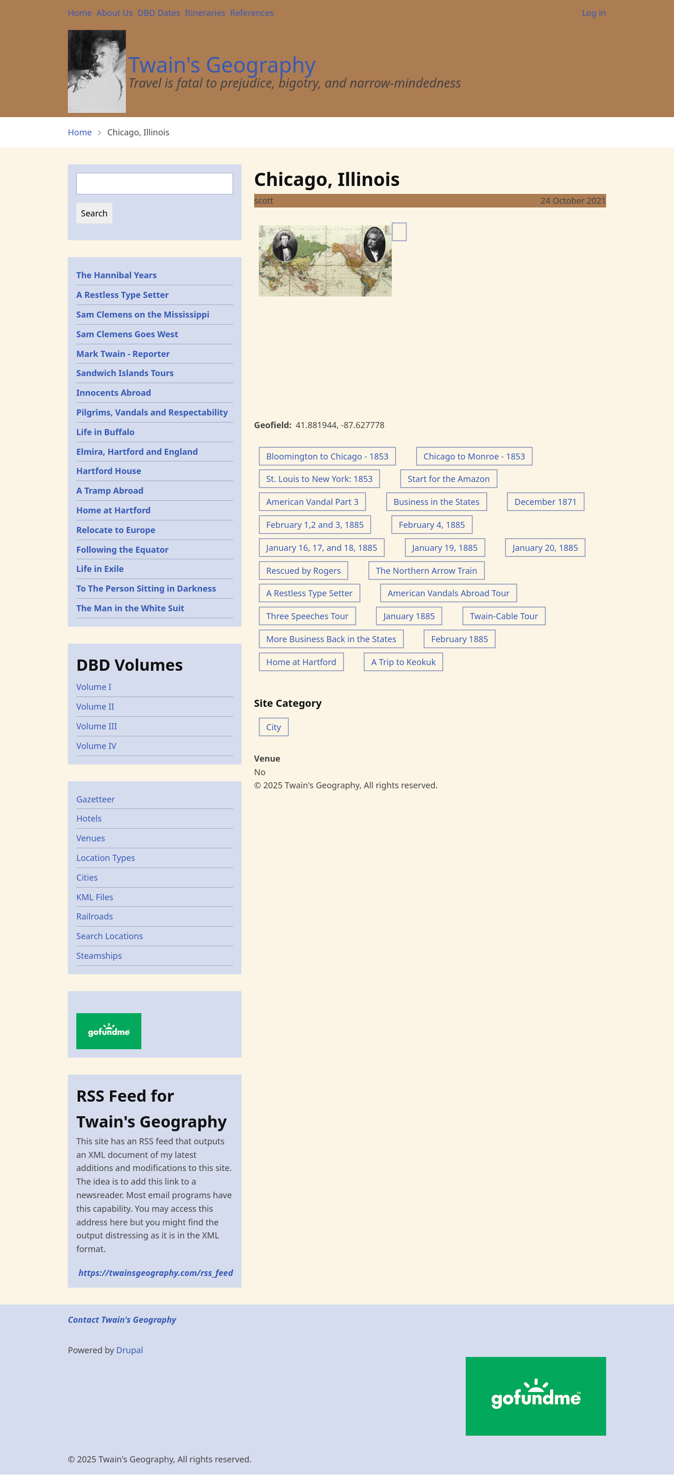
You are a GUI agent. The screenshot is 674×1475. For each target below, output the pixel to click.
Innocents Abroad (113, 392)
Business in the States (437, 501)
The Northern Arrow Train (426, 570)
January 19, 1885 (445, 547)
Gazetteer (95, 799)
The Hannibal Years (116, 275)
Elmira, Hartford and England (137, 451)
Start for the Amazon (449, 478)
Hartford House (108, 470)
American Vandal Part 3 (312, 501)
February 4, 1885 (432, 524)
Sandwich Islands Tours (125, 372)
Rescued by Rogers (303, 570)
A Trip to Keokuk (403, 661)
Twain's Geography (221, 64)
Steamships (99, 955)
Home (80, 12)
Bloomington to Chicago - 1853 (327, 456)
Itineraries (205, 12)
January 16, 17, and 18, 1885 (321, 547)
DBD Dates (159, 12)
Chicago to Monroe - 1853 (474, 456)
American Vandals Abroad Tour (448, 593)
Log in (594, 12)
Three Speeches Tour (307, 616)
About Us (114, 12)
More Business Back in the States (331, 639)
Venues (90, 838)
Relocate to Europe (115, 529)
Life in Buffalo (105, 431)
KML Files (94, 897)
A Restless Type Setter (309, 593)
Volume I (93, 686)
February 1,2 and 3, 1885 (315, 524)
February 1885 (459, 639)
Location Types (105, 857)
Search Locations (109, 935)
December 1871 (545, 501)
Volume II (95, 706)
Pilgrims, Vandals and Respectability (152, 412)
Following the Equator (122, 549)
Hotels (89, 818)
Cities (87, 877)
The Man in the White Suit (130, 608)
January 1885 (409, 616)
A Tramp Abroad (110, 490)
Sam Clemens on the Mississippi (142, 314)
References (251, 12)
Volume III (96, 726)
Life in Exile (100, 568)
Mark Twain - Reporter (123, 353)
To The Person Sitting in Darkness (146, 588)
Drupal (129, 1350)
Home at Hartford (301, 661)
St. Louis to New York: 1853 (319, 478)
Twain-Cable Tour (504, 616)
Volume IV (96, 745)
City (273, 727)
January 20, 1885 (545, 547)
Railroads (94, 916)
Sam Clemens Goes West (127, 334)
